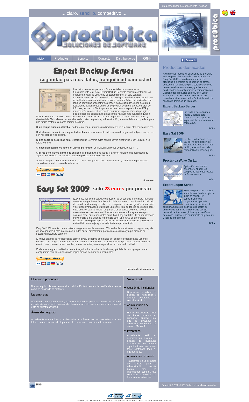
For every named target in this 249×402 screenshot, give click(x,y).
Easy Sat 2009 (173, 133)
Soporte (82, 58)
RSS (39, 384)
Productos (61, 58)
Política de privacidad (101, 400)
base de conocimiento (185, 6)
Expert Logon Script (178, 184)
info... (212, 128)
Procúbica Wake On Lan (181, 160)
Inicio (40, 58)
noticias (203, 6)
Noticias (168, 400)
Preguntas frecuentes (126, 400)
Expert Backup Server (179, 106)
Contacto (104, 58)
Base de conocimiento (150, 400)
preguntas (167, 6)
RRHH (147, 58)
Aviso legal (82, 400)
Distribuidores (125, 58)
